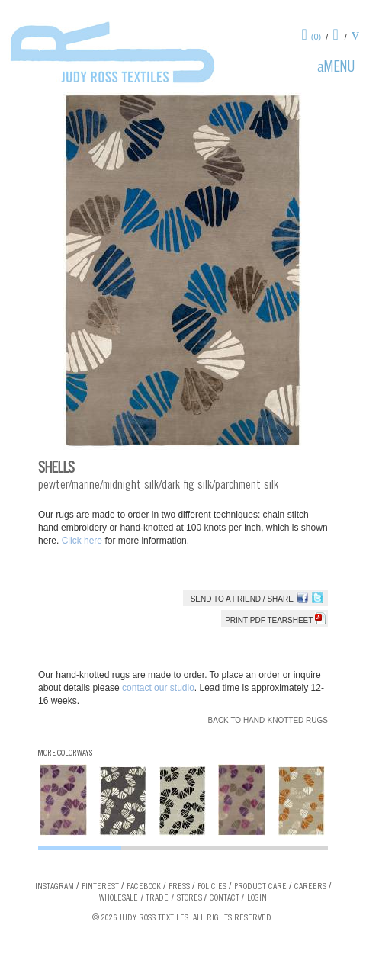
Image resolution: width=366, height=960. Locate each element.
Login (257, 898)
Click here (83, 540)
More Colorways (65, 754)
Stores (189, 898)
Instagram (54, 886)
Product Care (260, 886)
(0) (316, 36)
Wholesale (118, 898)
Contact (224, 898)
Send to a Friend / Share (242, 599)
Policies (211, 886)
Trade (157, 898)
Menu (339, 68)
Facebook (144, 886)
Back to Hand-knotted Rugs (268, 720)
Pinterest (100, 886)
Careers (310, 886)
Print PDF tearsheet (275, 620)
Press (179, 886)
